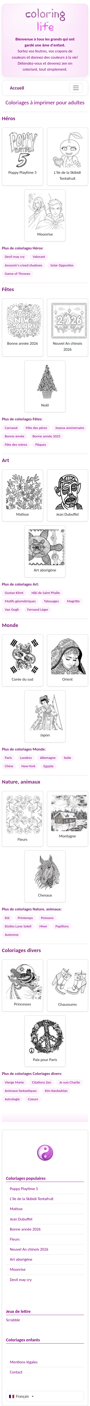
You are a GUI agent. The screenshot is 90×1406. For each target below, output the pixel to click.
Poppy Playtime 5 (24, 1188)
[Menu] (76, 88)
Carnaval (11, 428)
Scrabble (13, 1319)
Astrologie (12, 1099)
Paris (8, 758)
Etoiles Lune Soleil (18, 926)
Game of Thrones (17, 273)
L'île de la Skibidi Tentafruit (32, 1198)
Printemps (25, 918)
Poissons (47, 918)
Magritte (73, 601)
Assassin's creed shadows (23, 265)
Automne (11, 934)
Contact (16, 1372)
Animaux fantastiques (21, 1091)
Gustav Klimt (14, 593)
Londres (26, 758)
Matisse (16, 1208)
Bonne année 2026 (25, 1229)
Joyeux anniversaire (69, 428)
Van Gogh (12, 609)
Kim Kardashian (56, 1091)
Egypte (48, 766)
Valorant (39, 256)
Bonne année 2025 (46, 436)
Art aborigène (21, 1259)
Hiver (43, 926)
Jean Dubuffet (21, 1219)
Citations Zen (41, 1082)
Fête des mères (16, 444)
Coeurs (33, 1099)
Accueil (17, 88)
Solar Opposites (61, 265)
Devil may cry (21, 1279)
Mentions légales (23, 1362)
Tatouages (51, 601)
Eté (7, 918)
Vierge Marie (14, 1082)
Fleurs (15, 1239)
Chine (9, 766)
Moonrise (17, 1269)
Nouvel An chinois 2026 (29, 1249)
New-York (28, 766)
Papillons (62, 926)
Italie (67, 758)
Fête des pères (36, 428)
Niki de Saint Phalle (46, 593)
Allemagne (47, 758)
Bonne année (14, 436)
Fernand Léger (37, 609)
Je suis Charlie (69, 1082)
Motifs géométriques (20, 601)
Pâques (40, 444)
